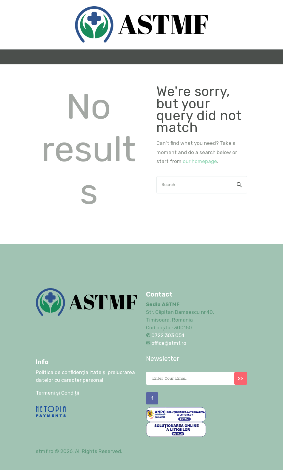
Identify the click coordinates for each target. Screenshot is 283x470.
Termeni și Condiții (57, 393)
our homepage (200, 161)
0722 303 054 (167, 335)
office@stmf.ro (168, 343)
